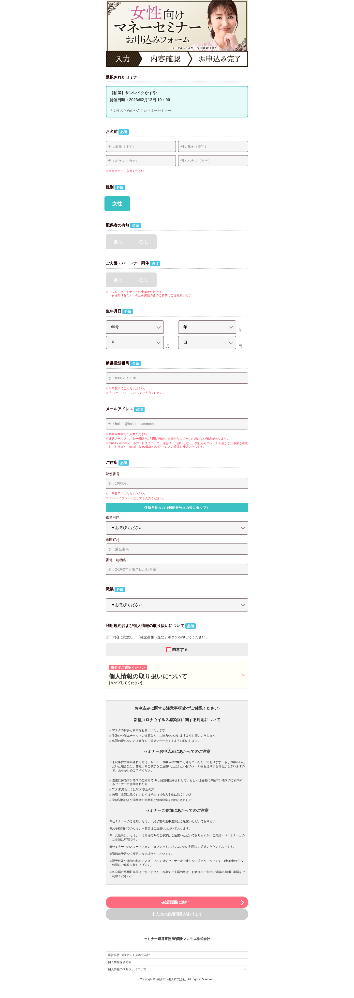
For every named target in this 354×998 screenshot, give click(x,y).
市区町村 (112, 540)
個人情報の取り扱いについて (177, 969)
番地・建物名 (116, 560)
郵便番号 (112, 474)
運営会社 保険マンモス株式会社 (177, 955)
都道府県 (112, 517)
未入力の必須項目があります (177, 914)
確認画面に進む (203, 902)
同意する (180, 649)
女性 (117, 203)
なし (144, 241)
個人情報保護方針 (177, 962)
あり (118, 241)
